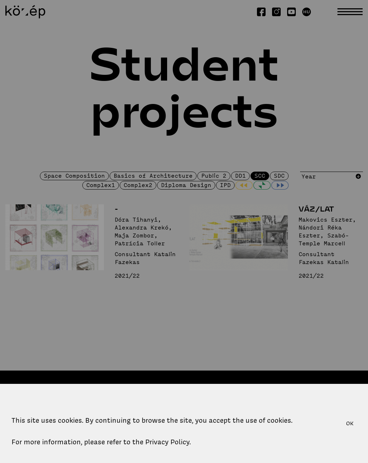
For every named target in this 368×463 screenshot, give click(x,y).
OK (350, 423)
